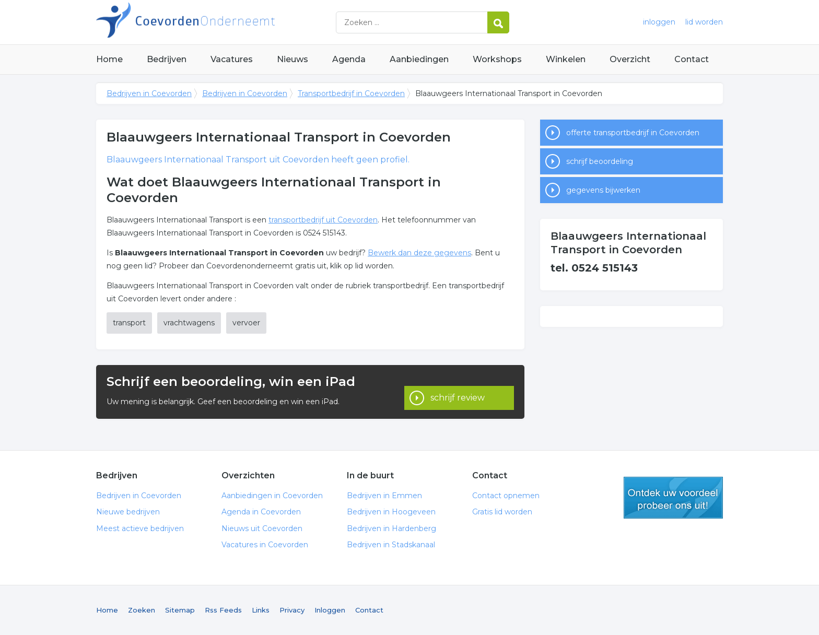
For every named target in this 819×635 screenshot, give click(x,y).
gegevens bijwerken (603, 190)
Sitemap (180, 610)
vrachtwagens (189, 322)
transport (129, 322)
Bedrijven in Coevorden (226, 22)
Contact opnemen (506, 495)
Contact (691, 59)
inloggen (659, 22)
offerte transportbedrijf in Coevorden (632, 132)
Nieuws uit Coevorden (261, 528)
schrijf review (457, 391)
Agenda (349, 59)
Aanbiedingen (419, 59)
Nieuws (292, 59)
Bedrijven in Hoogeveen (391, 511)
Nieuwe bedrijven (128, 511)
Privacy (292, 610)
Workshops (497, 59)
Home (109, 59)
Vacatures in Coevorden (264, 544)
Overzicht (630, 59)
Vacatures (231, 59)
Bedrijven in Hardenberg (391, 528)
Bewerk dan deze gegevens (419, 252)
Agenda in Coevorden (261, 511)
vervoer (246, 322)
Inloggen (329, 610)
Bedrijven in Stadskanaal (391, 544)
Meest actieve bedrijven (140, 528)
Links (261, 610)
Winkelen (566, 59)
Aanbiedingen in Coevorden (272, 495)
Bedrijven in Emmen (384, 495)
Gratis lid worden (502, 511)
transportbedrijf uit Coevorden (323, 220)
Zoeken (141, 610)
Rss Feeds (223, 610)
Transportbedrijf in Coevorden (351, 93)
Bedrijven (166, 59)
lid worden (704, 22)
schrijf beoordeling (599, 161)
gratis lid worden (673, 498)
